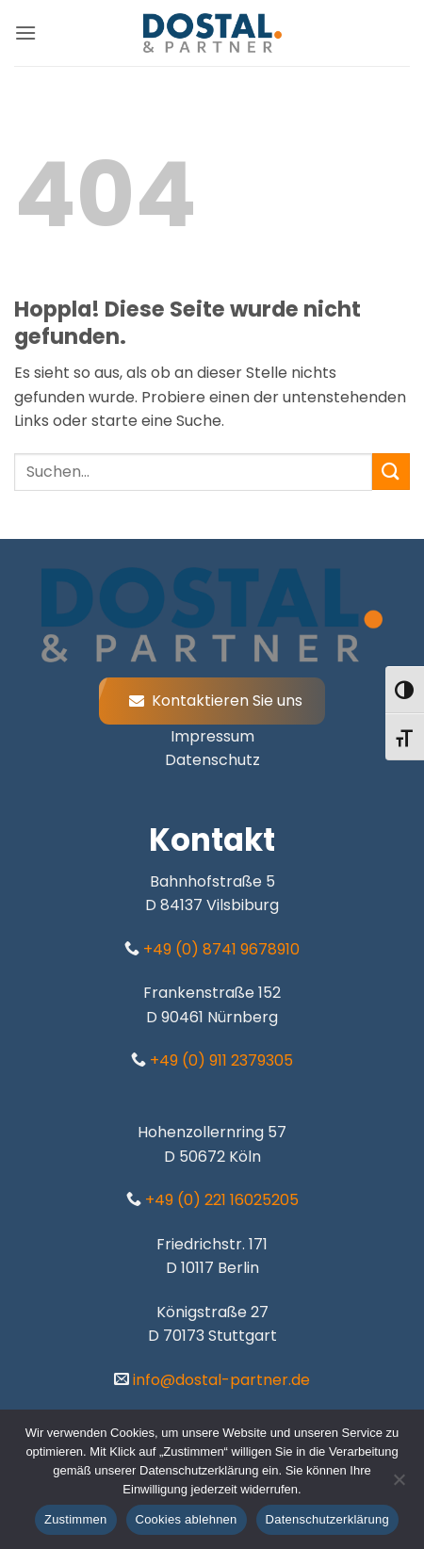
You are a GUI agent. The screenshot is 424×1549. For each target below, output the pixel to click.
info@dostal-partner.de (219, 1380)
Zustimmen (75, 1519)
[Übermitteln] (391, 471)
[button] (25, 32)
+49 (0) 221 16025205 (220, 1200)
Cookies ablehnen (186, 1519)
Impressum (212, 736)
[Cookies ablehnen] (398, 1485)
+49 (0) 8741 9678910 (219, 949)
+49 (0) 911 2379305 (219, 1060)
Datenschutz (212, 760)
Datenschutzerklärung (327, 1519)
